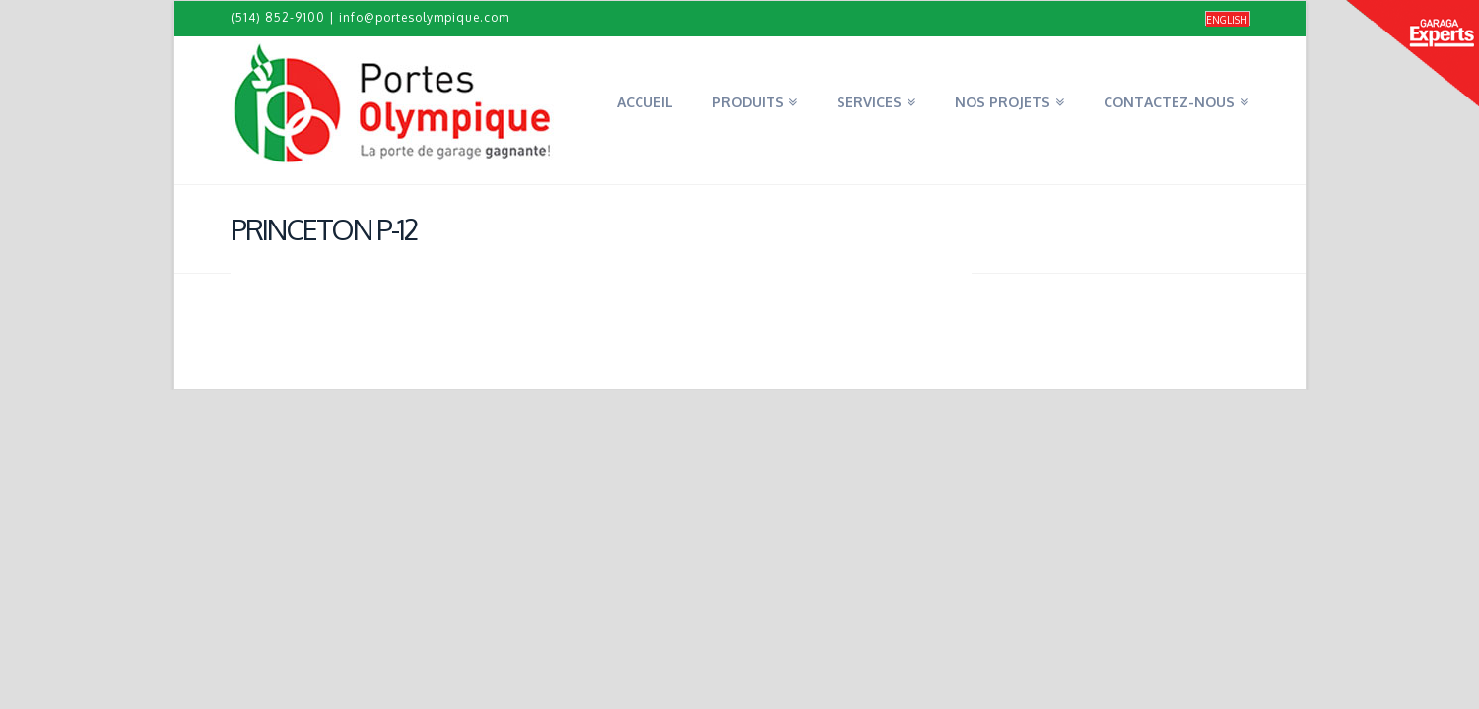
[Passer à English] (1227, 19)
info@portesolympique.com (424, 17)
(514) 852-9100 (278, 17)
